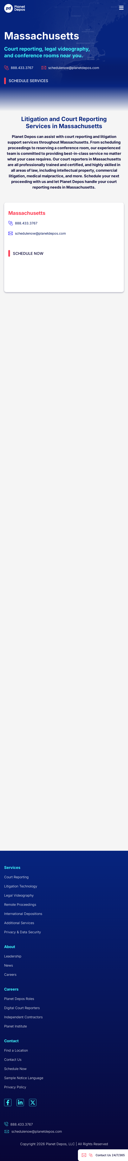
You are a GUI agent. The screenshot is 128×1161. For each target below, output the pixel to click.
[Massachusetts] (64, 345)
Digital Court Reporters (22, 1008)
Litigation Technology (20, 886)
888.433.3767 (21, 1124)
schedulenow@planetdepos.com (36, 1131)
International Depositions (23, 914)
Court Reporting (16, 877)
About (9, 947)
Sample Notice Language (23, 1078)
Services (12, 867)
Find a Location (16, 1050)
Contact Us (12, 1059)
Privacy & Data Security (22, 932)
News (8, 965)
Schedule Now (15, 1069)
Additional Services (19, 923)
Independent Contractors (23, 1017)
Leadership (12, 956)
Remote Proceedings (20, 904)
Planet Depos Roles (19, 999)
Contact (11, 1041)
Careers (10, 974)
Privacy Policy (15, 1087)
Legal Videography (19, 895)
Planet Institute (15, 1026)
